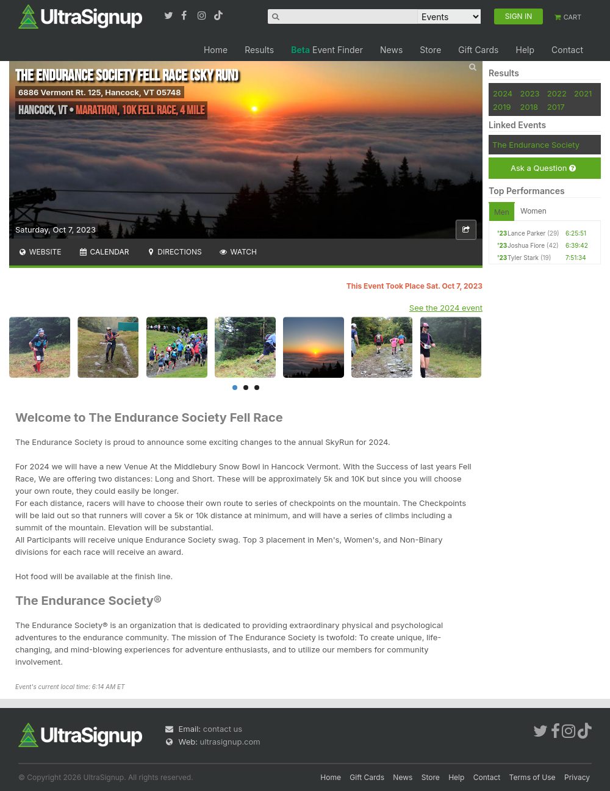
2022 (557, 93)
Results (259, 50)
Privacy (577, 777)
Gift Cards (478, 50)
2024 (502, 93)
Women (533, 210)
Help (524, 50)
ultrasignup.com (230, 741)
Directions (173, 251)
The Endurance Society (536, 145)
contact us (222, 729)
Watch (238, 251)
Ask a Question (543, 168)
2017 (556, 107)
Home (216, 50)
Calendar (104, 251)
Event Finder (327, 50)
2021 (583, 93)
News (391, 50)
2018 (529, 107)
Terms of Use (532, 777)
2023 (530, 93)
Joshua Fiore (526, 245)
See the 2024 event (446, 307)
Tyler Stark (523, 257)
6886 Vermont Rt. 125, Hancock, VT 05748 (99, 92)
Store (430, 50)
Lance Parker (526, 233)
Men (501, 212)
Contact (567, 50)
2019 (502, 107)
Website (40, 251)
